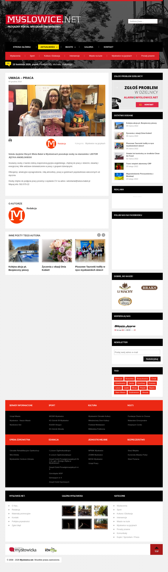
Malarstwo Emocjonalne (137, 420)
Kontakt (15, 517)
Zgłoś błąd (16, 525)
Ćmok (153, 379)
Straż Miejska (133, 451)
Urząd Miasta (15, 416)
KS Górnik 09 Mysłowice (59, 420)
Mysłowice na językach (122, 56)
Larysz (118, 388)
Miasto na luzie (95, 56)
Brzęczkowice (142, 379)
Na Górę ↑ (156, 549)
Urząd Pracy (93, 463)
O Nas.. (15, 506)
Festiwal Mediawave (96, 425)
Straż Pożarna (133, 459)
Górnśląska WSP (56, 473)
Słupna (152, 388)
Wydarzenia (15, 56)
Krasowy (152, 383)
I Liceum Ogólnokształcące (60, 451)
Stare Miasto (120, 392)
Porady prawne (148, 56)
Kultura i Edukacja (52, 56)
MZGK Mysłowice (95, 459)
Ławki (126, 388)
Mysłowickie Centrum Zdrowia (22, 459)
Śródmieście (134, 392)
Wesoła (145, 392)
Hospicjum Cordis (135, 425)
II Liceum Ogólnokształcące (60, 455)
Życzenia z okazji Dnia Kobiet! (139, 133)
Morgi (134, 388)
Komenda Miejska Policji (137, 455)
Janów (131, 383)
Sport (32, 56)
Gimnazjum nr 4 (55, 478)
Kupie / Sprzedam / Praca (128, 537)
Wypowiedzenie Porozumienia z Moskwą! (139, 175)
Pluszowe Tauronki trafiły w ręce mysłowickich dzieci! (140, 144)
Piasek (143, 388)
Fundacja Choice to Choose (139, 416)
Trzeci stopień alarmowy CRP (138, 164)
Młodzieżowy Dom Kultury (98, 420)
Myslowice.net (26, 560)
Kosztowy (141, 383)
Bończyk (118, 379)
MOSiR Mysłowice (56, 416)
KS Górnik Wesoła (56, 429)
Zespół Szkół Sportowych (59, 482)
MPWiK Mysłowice (95, 451)
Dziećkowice (120, 383)
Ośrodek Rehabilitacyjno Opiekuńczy (24, 451)
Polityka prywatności (21, 521)
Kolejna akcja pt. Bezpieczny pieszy (141, 123)
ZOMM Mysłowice (95, 455)
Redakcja (16, 510)
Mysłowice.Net (15, 425)
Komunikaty (122, 533)
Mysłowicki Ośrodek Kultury (99, 416)
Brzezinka (130, 379)
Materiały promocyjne (21, 514)
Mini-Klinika (14, 455)
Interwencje (75, 56)
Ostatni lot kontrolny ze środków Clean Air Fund (143, 154)
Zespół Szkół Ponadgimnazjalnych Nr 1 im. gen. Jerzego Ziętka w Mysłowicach (64, 461)
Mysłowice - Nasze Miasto (20, 420)
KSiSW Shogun (55, 425)
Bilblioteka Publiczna (96, 429)
